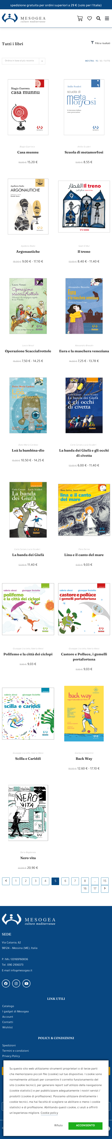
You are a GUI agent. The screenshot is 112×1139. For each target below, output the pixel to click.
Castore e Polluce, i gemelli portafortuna (84, 656)
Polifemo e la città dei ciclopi (27, 654)
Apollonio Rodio (28, 246)
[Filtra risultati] (92, 42)
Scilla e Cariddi (28, 758)
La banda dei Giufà (28, 555)
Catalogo (8, 1006)
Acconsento (85, 1125)
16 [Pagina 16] (85, 889)
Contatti (7, 1022)
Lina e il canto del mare (84, 555)
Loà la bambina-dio (28, 450)
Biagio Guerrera (28, 147)
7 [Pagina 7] (75, 881)
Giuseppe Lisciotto (21, 649)
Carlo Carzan (76, 445)
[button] (98, 18)
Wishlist (7, 1027)
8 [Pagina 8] (85, 881)
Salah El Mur (84, 246)
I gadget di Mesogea (15, 1011)
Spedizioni (9, 1045)
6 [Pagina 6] (65, 881)
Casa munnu (28, 152)
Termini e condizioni (15, 1051)
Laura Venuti (28, 346)
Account (7, 1017)
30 (101, 61)
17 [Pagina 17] (95, 889)
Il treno (84, 251)
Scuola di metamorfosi (84, 152)
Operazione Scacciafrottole (28, 351)
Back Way (84, 758)
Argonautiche (28, 251)
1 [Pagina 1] (16, 881)
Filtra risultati (102, 43)
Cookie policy (49, 1113)
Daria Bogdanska (28, 852)
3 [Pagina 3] (36, 881)
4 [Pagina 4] (45, 881)
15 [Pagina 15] (104, 881)
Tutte (107, 61)
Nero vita (28, 858)
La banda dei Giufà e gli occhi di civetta (84, 453)
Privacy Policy (11, 1056)
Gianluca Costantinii (84, 753)
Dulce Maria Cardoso (28, 445)
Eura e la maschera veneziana (84, 351)
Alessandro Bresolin (84, 346)
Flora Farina (84, 549)
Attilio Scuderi (84, 147)
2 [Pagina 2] (26, 881)
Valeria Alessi (37, 649)
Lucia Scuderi (90, 445)
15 (97, 61)
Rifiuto (58, 1125)
